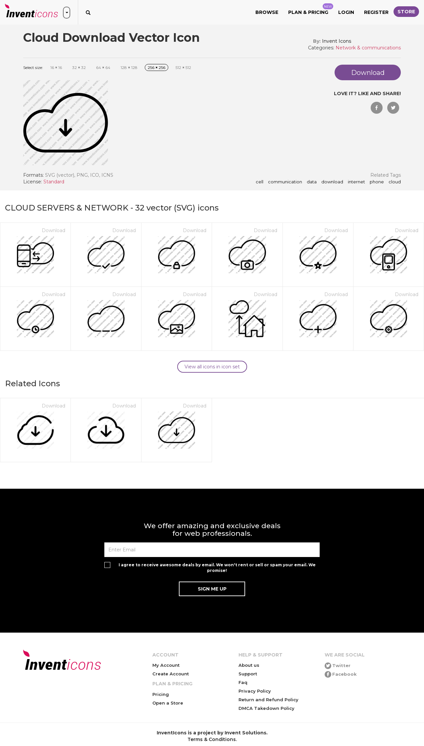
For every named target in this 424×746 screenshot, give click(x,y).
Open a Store (167, 703)
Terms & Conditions (211, 739)
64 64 (103, 67)
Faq (242, 682)
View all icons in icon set (212, 367)
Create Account (170, 673)
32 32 (79, 67)
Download (53, 230)
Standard (53, 182)
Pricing (160, 694)
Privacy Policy (254, 691)
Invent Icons (336, 41)
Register (376, 12)
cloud (395, 182)
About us (248, 665)
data (312, 182)
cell (259, 182)
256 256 (156, 67)
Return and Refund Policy (268, 699)
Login (346, 12)
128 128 (129, 67)
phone (377, 182)
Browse (266, 12)
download (332, 182)
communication (285, 182)
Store (406, 12)
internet (356, 182)
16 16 (56, 67)
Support (247, 673)
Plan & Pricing (310, 9)
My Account (166, 665)
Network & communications (368, 48)
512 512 (183, 67)
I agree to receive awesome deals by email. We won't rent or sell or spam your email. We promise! (217, 567)
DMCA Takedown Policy (266, 708)
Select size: (33, 67)
